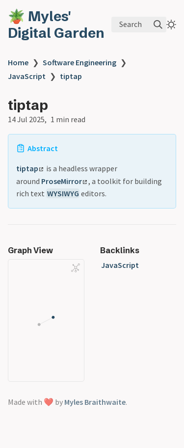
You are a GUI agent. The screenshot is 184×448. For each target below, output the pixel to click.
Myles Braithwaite (95, 402)
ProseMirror (64, 181)
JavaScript (27, 76)
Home (18, 62)
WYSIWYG (63, 193)
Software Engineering (79, 62)
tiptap (71, 76)
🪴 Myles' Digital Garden (56, 24)
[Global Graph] (75, 268)
